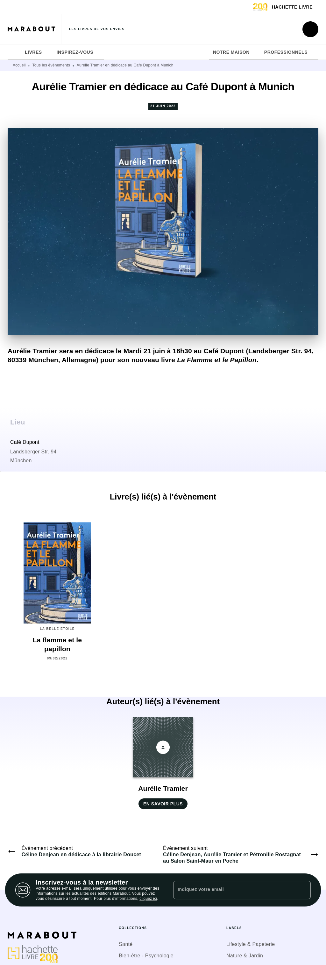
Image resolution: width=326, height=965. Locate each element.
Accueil (19, 65)
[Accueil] (34, 29)
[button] (163, 763)
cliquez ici (148, 898)
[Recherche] (310, 29)
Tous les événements (51, 65)
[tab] (14, 52)
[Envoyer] (303, 890)
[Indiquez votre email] (234, 890)
